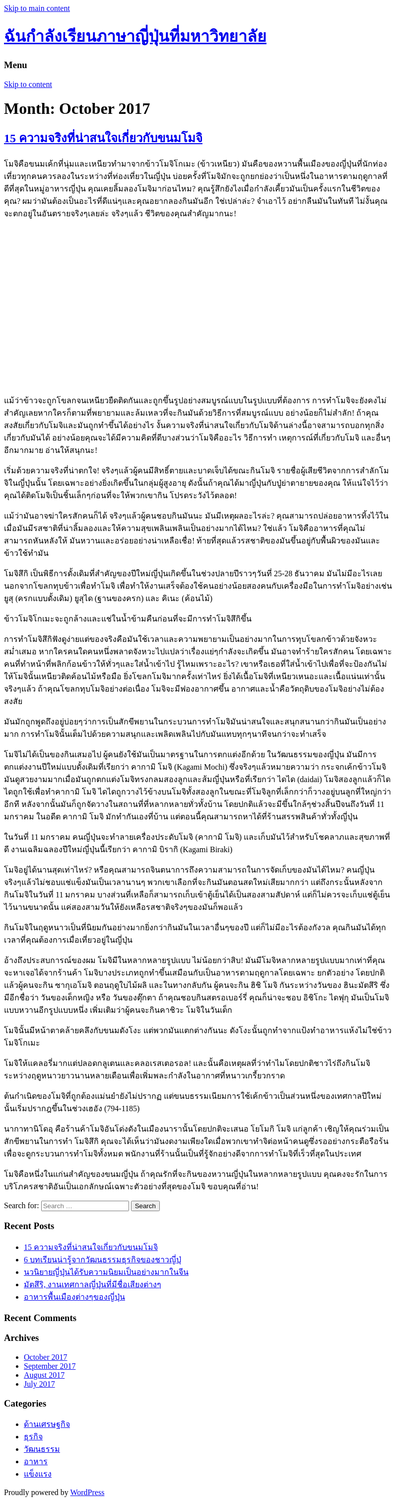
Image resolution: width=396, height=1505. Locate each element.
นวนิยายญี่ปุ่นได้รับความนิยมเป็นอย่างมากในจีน (106, 1272)
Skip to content (28, 84)
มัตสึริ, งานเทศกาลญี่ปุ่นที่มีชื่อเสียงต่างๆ (92, 1284)
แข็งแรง (38, 1474)
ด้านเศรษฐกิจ (47, 1424)
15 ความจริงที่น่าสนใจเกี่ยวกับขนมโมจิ (103, 138)
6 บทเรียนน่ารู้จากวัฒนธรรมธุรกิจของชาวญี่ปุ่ (102, 1259)
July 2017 (39, 1384)
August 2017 (44, 1375)
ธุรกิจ (33, 1436)
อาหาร (36, 1461)
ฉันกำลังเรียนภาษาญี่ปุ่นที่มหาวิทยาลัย (135, 36)
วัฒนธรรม (42, 1449)
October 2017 (45, 1357)
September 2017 (49, 1366)
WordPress (87, 1492)
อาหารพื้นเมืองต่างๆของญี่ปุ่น (74, 1297)
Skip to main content (37, 8)
